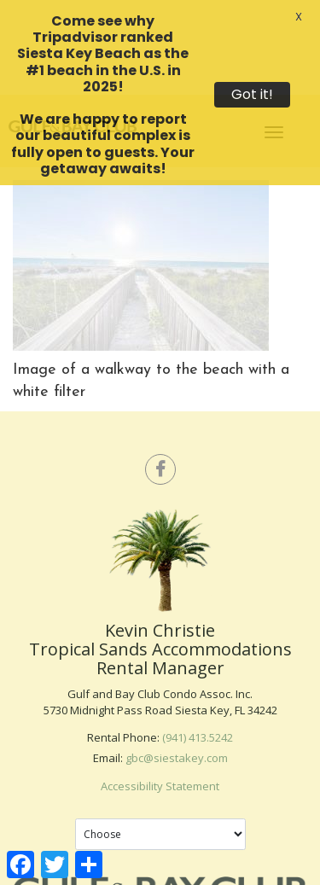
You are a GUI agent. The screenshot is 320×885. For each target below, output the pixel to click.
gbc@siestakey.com (176, 734)
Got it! (252, 94)
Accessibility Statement (160, 762)
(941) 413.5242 (197, 713)
